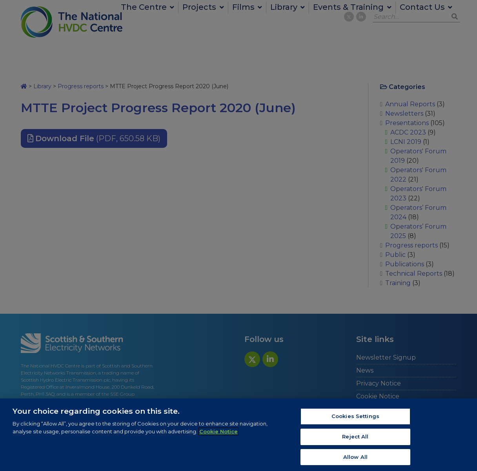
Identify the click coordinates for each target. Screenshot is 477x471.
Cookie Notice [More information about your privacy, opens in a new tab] (218, 434)
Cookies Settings (355, 419)
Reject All (355, 439)
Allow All (355, 459)
